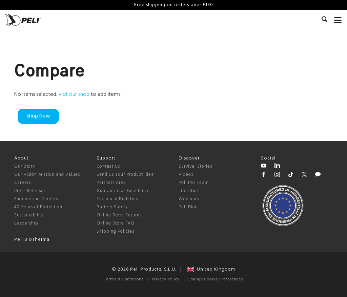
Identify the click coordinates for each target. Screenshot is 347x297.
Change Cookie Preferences (215, 279)
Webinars (189, 199)
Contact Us (108, 166)
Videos (186, 174)
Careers (22, 182)
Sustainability (29, 215)
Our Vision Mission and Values (47, 174)
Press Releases (30, 190)
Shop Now (38, 116)
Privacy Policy (166, 279)
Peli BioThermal (32, 239)
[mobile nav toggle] (338, 19)
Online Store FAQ (116, 223)
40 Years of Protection (38, 207)
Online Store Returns (119, 215)
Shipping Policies (115, 231)
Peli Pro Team (194, 182)
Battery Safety (112, 207)
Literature (189, 190)
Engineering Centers (36, 199)
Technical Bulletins (117, 199)
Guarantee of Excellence (123, 190)
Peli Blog (188, 207)
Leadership (26, 223)
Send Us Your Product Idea (125, 174)
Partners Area (111, 182)
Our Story (24, 166)
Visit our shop (73, 94)
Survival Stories (195, 166)
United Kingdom (211, 269)
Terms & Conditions (124, 279)
